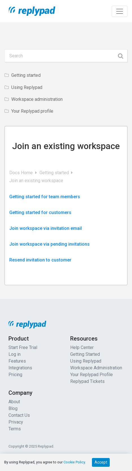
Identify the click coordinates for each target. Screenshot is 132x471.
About (14, 401)
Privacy (15, 422)
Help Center (82, 347)
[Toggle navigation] (119, 11)
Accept (100, 462)
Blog (12, 408)
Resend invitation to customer (40, 260)
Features (17, 361)
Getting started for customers (40, 212)
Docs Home (21, 172)
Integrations (20, 367)
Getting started (54, 172)
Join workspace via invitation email (45, 228)
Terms (14, 428)
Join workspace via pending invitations (49, 244)
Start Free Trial (22, 347)
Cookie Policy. (74, 462)
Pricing (15, 374)
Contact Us (19, 415)
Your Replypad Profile (91, 374)
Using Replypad (85, 361)
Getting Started (85, 354)
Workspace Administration (96, 367)
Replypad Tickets (87, 381)
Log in (14, 354)
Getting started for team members (44, 196)
